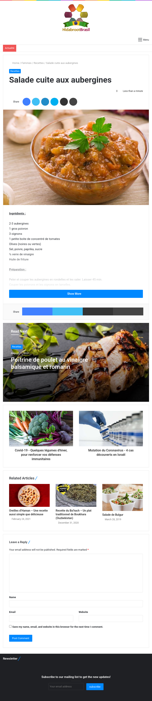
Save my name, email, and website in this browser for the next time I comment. (57, 626)
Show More (76, 293)
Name (12, 597)
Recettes (39, 63)
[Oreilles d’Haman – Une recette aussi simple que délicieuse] (29, 495)
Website (83, 612)
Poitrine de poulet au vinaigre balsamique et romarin (50, 363)
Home (14, 63)
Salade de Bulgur (112, 514)
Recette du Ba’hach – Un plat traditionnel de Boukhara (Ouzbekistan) (73, 514)
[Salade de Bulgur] (122, 497)
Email (12, 612)
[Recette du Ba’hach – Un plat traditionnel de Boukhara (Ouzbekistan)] (76, 495)
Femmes (26, 63)
